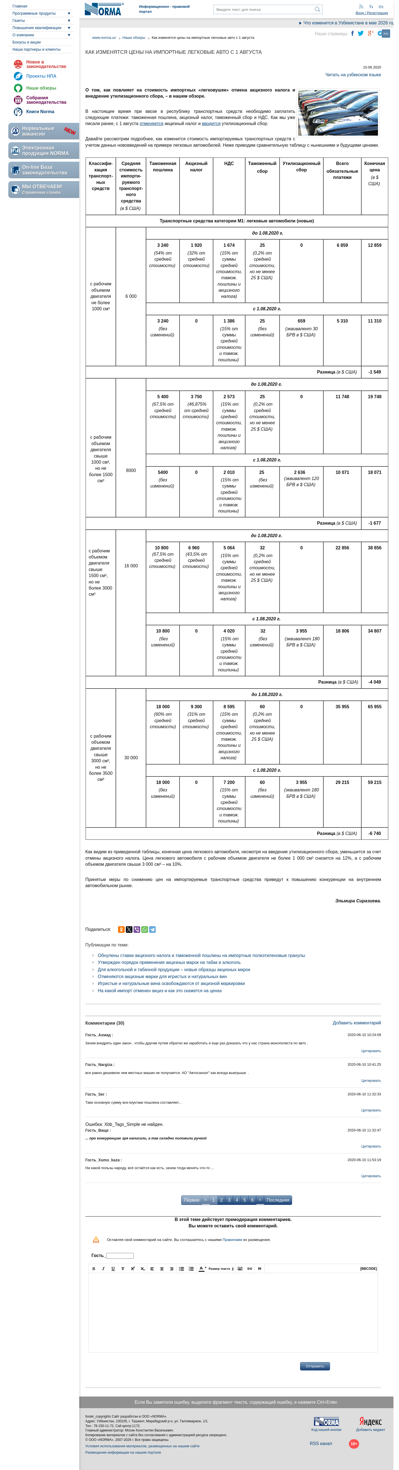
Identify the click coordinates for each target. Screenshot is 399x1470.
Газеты (18, 20)
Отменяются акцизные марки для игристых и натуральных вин (162, 976)
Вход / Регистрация (372, 13)
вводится (211, 123)
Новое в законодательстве (46, 64)
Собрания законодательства (46, 100)
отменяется (151, 123)
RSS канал (321, 1443)
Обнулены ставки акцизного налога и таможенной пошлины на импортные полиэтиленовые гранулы (201, 955)
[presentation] (130, 1366)
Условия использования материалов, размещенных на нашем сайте (142, 1446)
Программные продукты (34, 13)
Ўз (371, 7)
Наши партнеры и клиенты (36, 49)
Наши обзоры (41, 88)
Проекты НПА (41, 76)
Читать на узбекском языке (353, 74)
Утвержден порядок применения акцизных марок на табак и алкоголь (169, 962)
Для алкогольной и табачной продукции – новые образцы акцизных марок (174, 969)
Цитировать (371, 1051)
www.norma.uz (104, 37)
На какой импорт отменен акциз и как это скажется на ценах (160, 990)
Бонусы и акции (26, 42)
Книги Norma (40, 111)
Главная (19, 6)
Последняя (278, 1200)
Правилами (232, 1240)
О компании (23, 35)
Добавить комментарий (357, 1022)
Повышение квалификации (36, 28)
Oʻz (381, 7)
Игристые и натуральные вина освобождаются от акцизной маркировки (171, 983)
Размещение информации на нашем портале (123, 1452)
